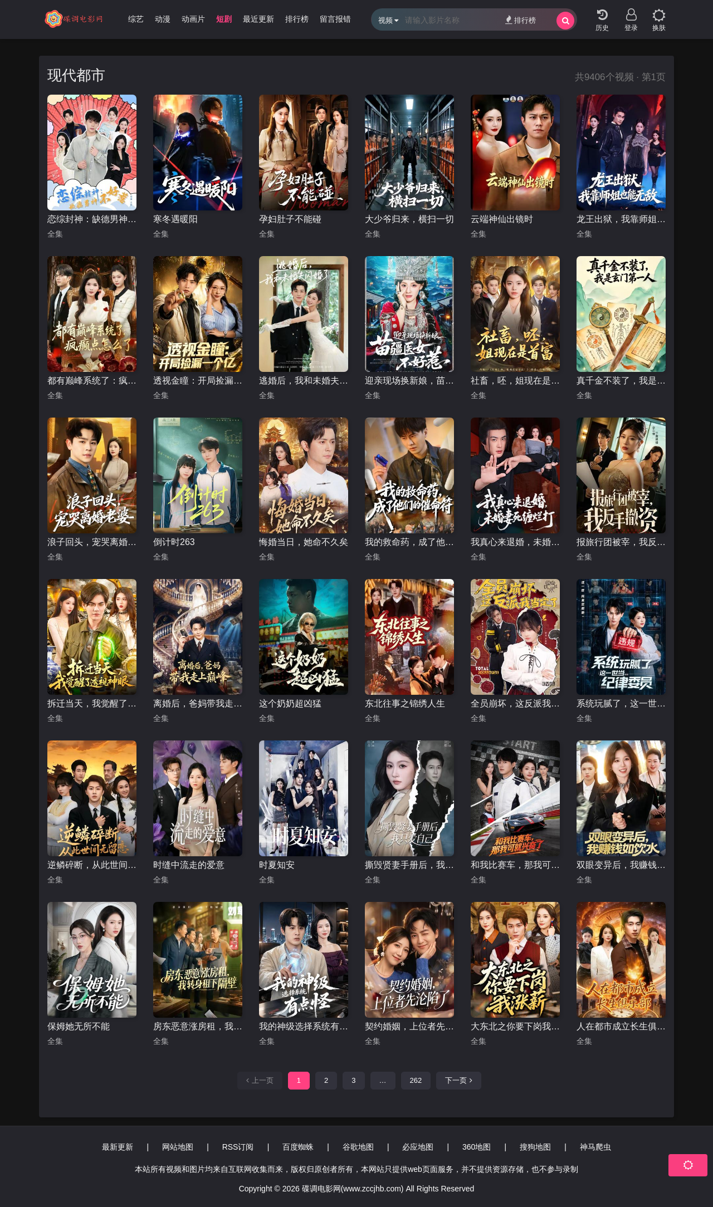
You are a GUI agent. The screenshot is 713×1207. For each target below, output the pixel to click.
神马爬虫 (595, 1146)
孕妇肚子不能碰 (290, 219)
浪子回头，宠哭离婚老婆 (91, 542)
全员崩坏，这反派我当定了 (515, 703)
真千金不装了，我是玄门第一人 (621, 380)
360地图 (476, 1146)
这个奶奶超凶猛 (290, 703)
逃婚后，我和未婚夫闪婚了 (303, 380)
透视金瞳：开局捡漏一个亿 (197, 380)
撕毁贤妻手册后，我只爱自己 (409, 865)
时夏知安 (277, 865)
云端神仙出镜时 (502, 219)
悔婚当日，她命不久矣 (303, 542)
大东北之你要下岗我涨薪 (515, 1026)
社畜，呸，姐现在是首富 (515, 380)
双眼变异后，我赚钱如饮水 (621, 865)
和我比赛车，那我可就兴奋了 (515, 865)
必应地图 (417, 1146)
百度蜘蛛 (298, 1146)
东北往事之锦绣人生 (405, 703)
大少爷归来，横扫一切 (409, 219)
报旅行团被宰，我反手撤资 (621, 542)
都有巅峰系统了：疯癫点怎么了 (91, 380)
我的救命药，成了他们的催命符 (409, 542)
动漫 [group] (162, 18)
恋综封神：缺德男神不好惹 (91, 219)
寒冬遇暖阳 (175, 219)
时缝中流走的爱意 (188, 865)
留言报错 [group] (335, 18)
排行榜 (520, 19)
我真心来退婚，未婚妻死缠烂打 (515, 542)
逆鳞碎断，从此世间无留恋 (91, 865)
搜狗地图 (535, 1146)
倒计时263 (174, 542)
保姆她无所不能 (78, 1026)
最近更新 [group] (258, 18)
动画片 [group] (193, 18)
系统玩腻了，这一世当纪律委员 (621, 703)
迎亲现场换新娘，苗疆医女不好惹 (409, 380)
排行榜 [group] (297, 18)
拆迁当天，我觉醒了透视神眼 (91, 703)
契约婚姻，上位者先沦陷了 (409, 1026)
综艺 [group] (136, 18)
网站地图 (177, 1146)
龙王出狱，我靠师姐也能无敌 (621, 219)
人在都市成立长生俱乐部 (621, 1026)
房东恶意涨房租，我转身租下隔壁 (197, 1026)
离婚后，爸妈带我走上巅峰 (197, 703)
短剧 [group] (224, 18)
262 (416, 1080)
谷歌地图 (358, 1146)
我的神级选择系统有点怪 (303, 1026)
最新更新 (117, 1146)
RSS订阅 (238, 1146)
